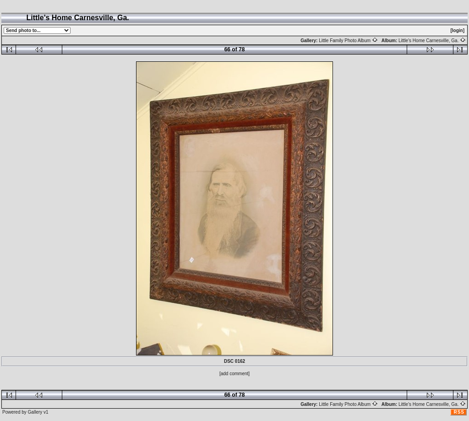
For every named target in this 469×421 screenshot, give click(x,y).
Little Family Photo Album (348, 40)
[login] (457, 30)
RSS (458, 412)
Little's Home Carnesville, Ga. (432, 40)
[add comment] (234, 373)
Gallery (35, 412)
